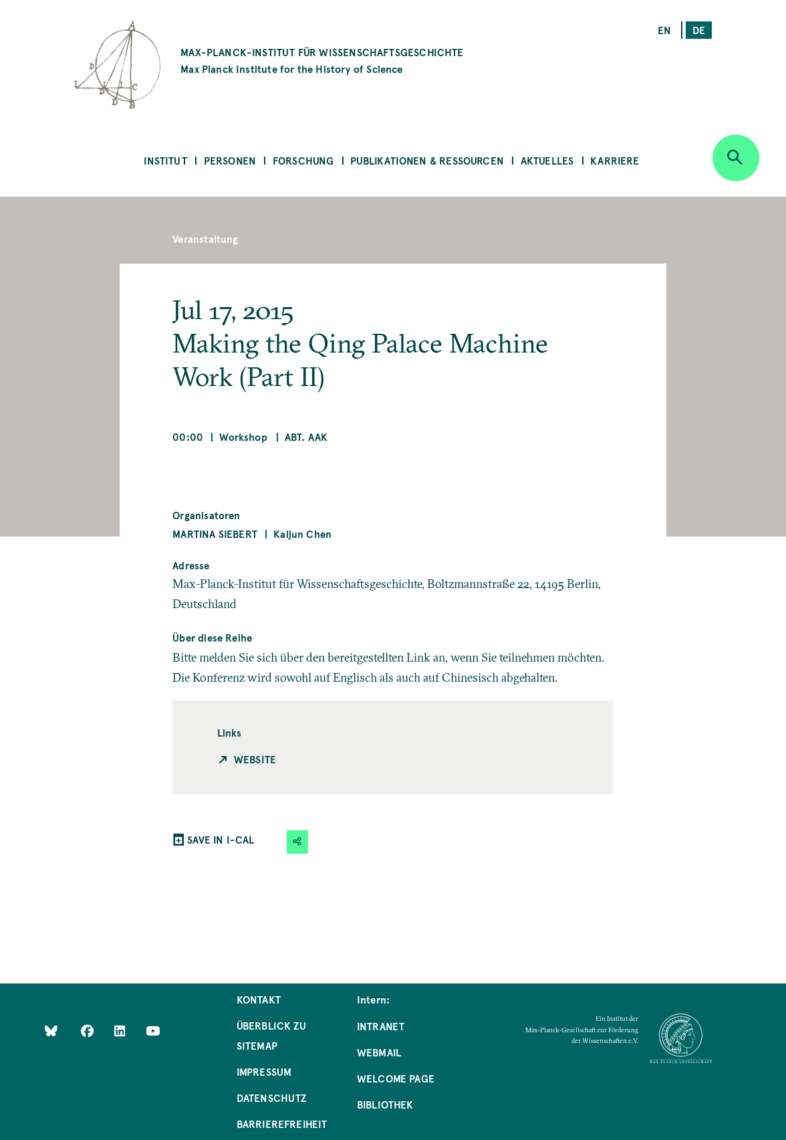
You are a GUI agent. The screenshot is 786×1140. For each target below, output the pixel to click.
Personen (230, 160)
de (698, 30)
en (664, 30)
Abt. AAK (306, 437)
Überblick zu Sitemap (271, 1035)
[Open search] (735, 157)
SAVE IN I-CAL (220, 839)
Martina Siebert (214, 534)
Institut (165, 160)
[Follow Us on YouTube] (153, 1030)
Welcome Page (395, 1078)
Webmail (379, 1052)
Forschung (303, 160)
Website (255, 759)
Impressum (264, 1071)
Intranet (380, 1026)
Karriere (614, 160)
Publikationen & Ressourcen (427, 160)
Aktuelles (547, 160)
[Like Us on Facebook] (88, 1030)
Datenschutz (272, 1097)
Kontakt (259, 999)
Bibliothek (385, 1104)
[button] (297, 842)
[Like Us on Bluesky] (51, 1030)
